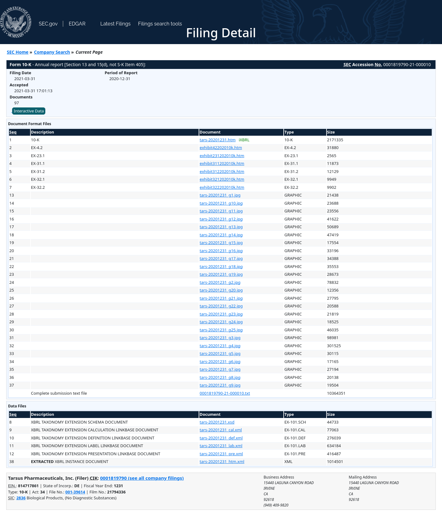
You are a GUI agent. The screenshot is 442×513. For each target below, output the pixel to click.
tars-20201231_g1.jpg (220, 195)
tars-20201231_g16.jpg (221, 250)
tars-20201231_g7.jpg (220, 369)
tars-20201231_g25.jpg (221, 330)
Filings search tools (160, 24)
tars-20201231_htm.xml (222, 461)
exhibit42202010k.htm (221, 147)
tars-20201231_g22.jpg (221, 306)
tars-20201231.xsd (217, 422)
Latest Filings (115, 24)
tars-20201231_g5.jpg (220, 353)
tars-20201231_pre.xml (221, 453)
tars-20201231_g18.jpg (221, 266)
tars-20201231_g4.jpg (220, 345)
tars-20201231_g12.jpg (221, 219)
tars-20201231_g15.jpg (221, 242)
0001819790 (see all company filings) (141, 478)
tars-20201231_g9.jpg (220, 385)
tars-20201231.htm (218, 140)
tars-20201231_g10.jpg (221, 203)
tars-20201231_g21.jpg (221, 298)
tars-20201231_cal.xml (221, 430)
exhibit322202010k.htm (222, 187)
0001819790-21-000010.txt (225, 393)
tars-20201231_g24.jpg (221, 322)
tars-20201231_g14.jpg (221, 235)
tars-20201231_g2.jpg (220, 282)
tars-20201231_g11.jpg (221, 211)
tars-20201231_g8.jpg (220, 377)
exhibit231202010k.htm (222, 155)
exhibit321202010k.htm (222, 179)
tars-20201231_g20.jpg (221, 290)
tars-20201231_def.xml (221, 438)
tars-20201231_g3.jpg (220, 337)
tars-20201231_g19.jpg (221, 274)
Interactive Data (29, 111)
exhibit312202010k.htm (222, 171)
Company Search (52, 52)
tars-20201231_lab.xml (221, 445)
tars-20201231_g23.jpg (221, 314)
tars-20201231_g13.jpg (221, 226)
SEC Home (18, 52)
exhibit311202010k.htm (222, 163)
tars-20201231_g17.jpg (221, 258)
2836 (21, 498)
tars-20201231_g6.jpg (220, 361)
